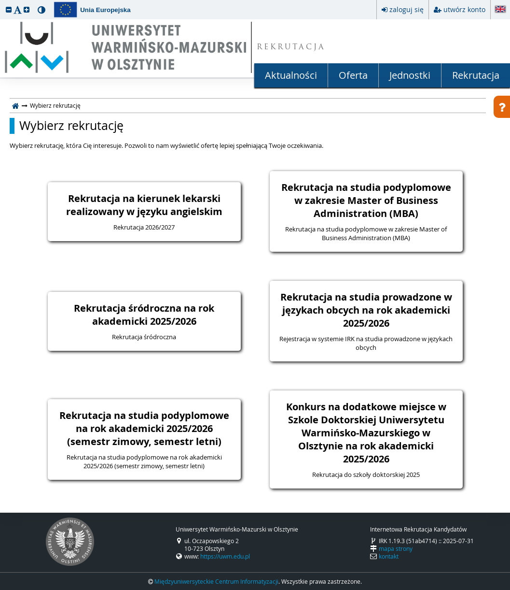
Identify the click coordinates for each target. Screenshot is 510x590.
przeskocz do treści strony (2, 2)
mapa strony (396, 548)
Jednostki (409, 75)
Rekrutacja (475, 75)
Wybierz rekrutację (71, 125)
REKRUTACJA (291, 47)
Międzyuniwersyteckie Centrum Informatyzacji (216, 581)
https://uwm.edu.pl (225, 556)
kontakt (389, 556)
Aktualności (291, 75)
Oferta (353, 75)
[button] (9, 9)
